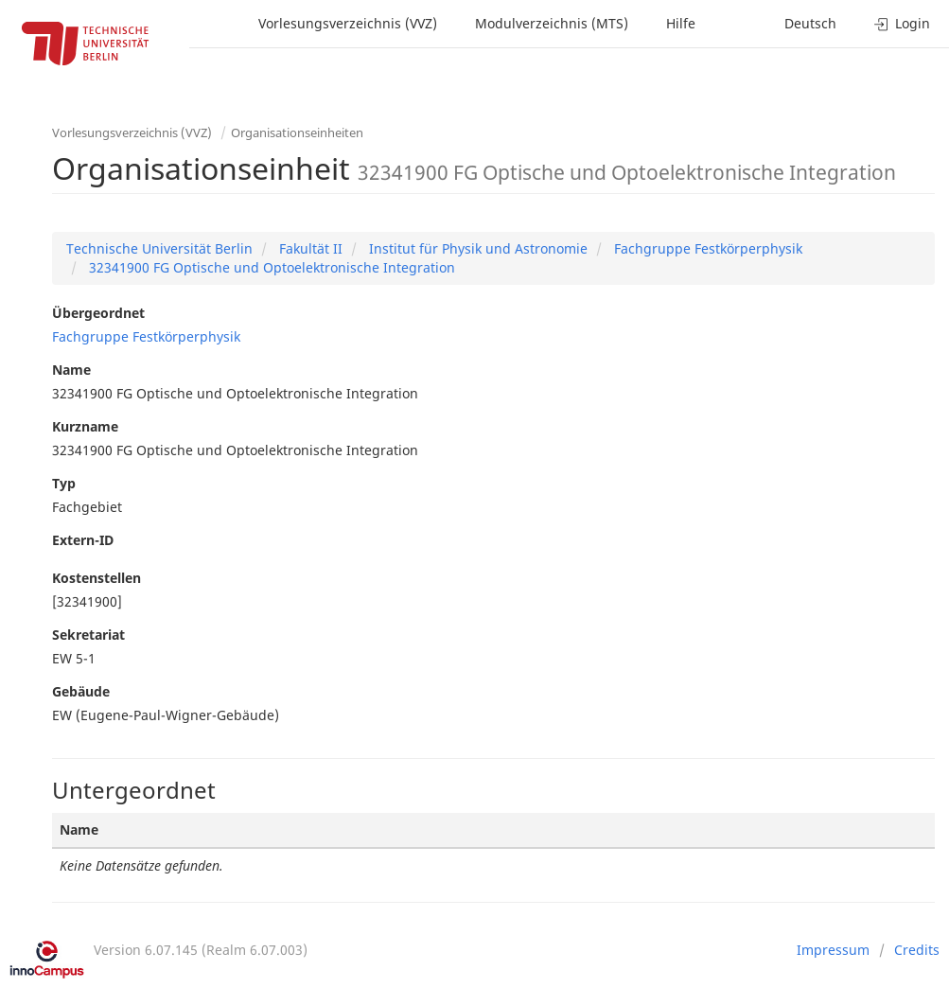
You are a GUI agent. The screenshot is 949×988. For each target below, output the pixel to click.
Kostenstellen (96, 578)
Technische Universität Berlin (159, 248)
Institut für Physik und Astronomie (476, 248)
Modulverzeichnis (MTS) (551, 23)
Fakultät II (309, 248)
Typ (64, 483)
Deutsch (810, 23)
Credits (917, 950)
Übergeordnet (98, 313)
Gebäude (81, 691)
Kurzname (85, 426)
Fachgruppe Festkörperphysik (706, 248)
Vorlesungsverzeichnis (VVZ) (347, 23)
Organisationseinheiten (297, 132)
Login (902, 23)
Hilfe (680, 23)
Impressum (833, 950)
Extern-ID (83, 540)
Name (71, 370)
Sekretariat (88, 635)
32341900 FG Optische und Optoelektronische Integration (270, 267)
